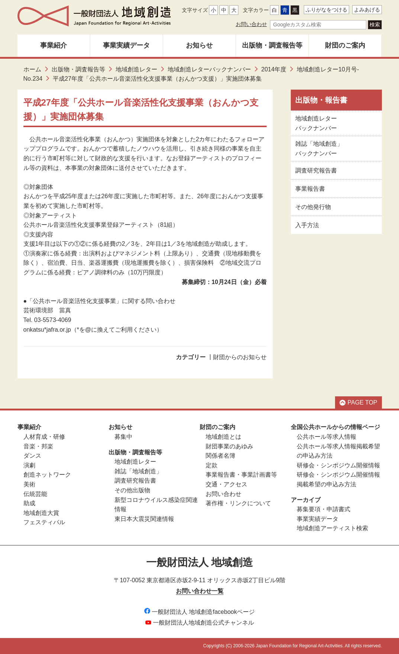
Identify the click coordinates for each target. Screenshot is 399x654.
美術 (29, 484)
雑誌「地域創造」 (138, 471)
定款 (212, 465)
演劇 (29, 465)
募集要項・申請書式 (323, 509)
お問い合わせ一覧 (199, 591)
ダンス (32, 455)
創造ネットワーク (47, 474)
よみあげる (367, 10)
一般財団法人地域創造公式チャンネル (199, 622)
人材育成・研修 (44, 437)
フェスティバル (44, 522)
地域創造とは (223, 437)
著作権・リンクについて (238, 503)
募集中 (123, 437)
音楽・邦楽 (38, 446)
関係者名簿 (220, 455)
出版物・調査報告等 (272, 45)
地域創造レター (136, 69)
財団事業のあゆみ (229, 446)
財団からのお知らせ (240, 357)
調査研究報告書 (316, 170)
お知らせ (199, 45)
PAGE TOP (358, 402)
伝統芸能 (35, 494)
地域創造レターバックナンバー (209, 69)
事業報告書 (310, 189)
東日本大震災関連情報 (144, 519)
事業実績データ (126, 45)
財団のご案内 (345, 45)
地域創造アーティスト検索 (332, 528)
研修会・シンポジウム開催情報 (338, 465)
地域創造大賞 (41, 513)
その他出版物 (132, 490)
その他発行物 (313, 207)
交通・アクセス (226, 484)
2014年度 (274, 69)
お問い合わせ (251, 24)
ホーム (32, 69)
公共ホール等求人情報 (326, 437)
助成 (29, 503)
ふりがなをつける (326, 10)
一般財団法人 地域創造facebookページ (199, 612)
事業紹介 (53, 45)
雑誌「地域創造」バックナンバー (319, 149)
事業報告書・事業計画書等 (241, 474)
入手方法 (307, 225)
